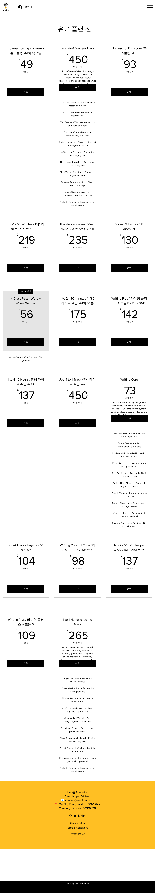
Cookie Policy (77, 823)
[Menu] (150, 7)
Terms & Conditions (77, 827)
